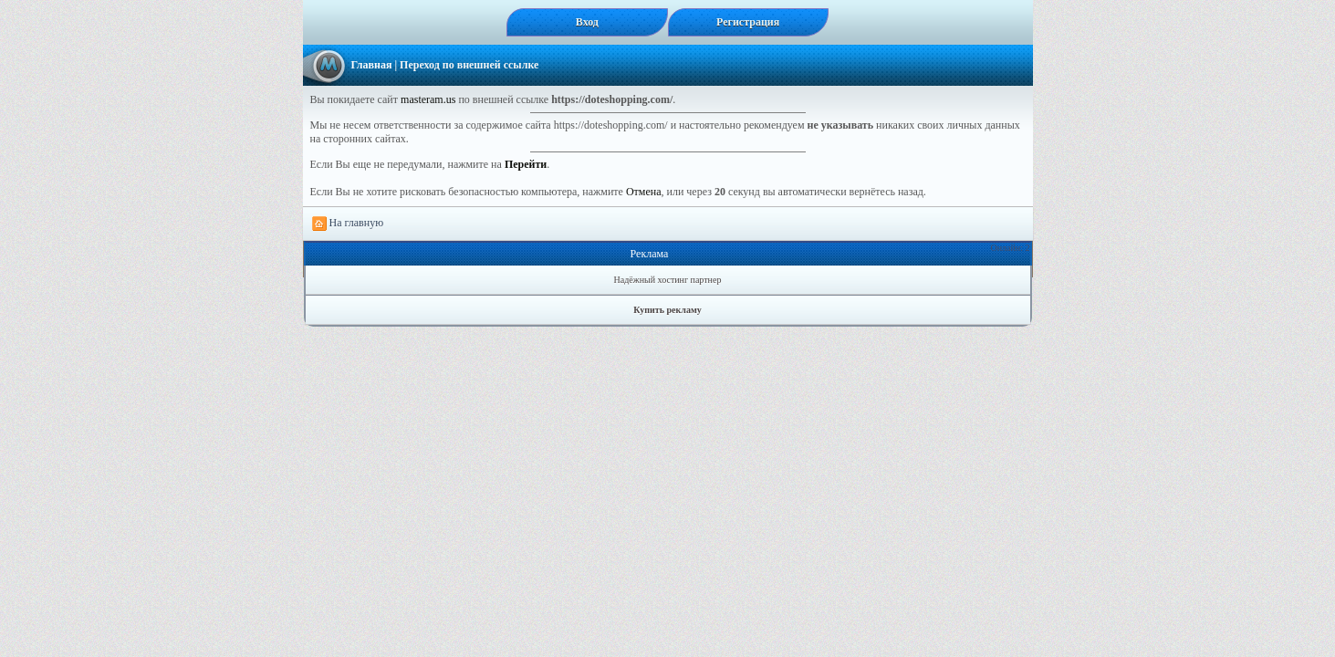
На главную (348, 223)
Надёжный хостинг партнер (668, 280)
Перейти (526, 164)
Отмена (644, 191)
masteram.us (428, 99)
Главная (371, 64)
